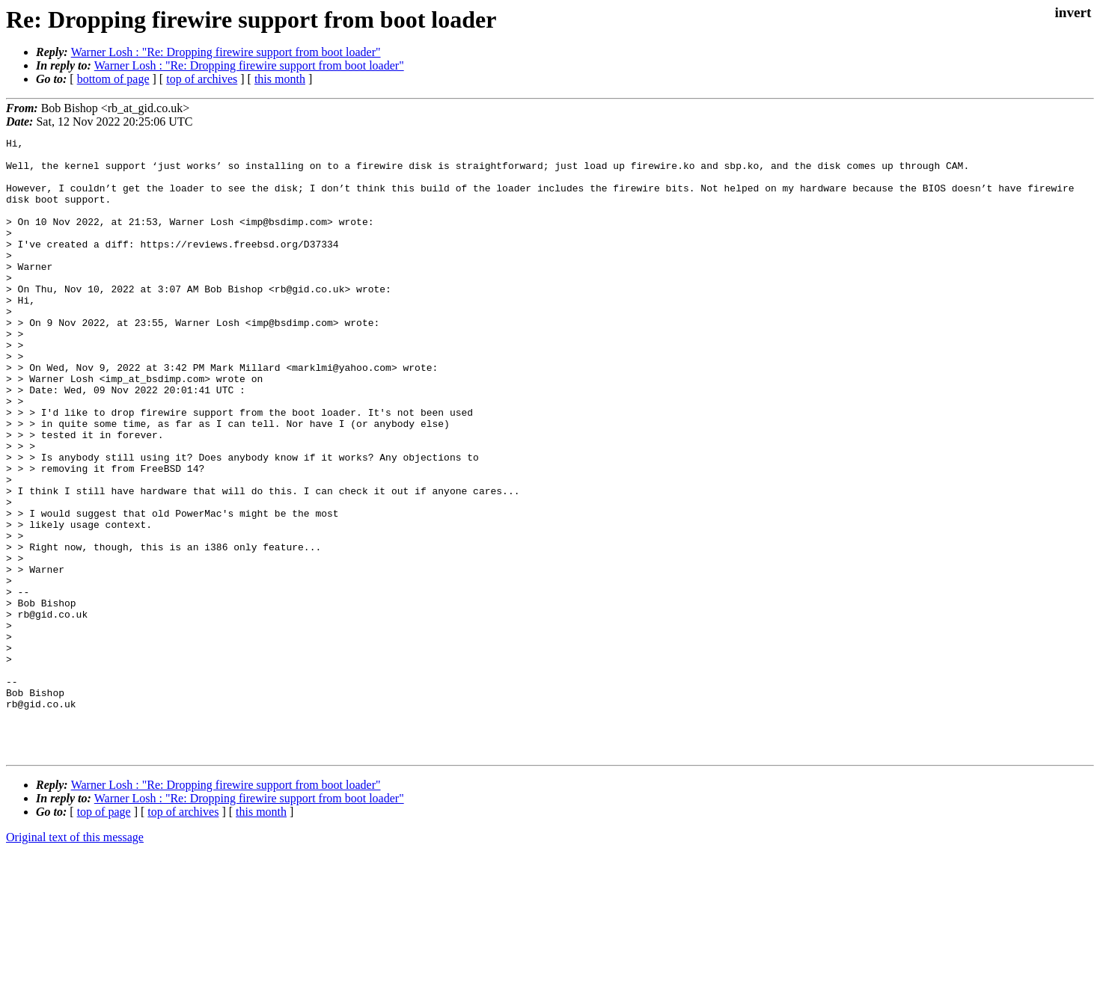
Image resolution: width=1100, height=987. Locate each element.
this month (279, 79)
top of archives (201, 79)
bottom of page (113, 79)
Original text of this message (75, 960)
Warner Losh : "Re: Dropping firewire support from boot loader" (226, 52)
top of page (104, 935)
